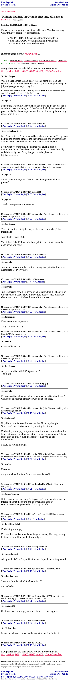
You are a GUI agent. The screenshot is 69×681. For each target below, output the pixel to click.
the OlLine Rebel (42, 454)
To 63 (29, 386)
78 (2, 596)
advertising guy (41, 383)
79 (2, 620)
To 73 (29, 549)
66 (2, 254)
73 (2, 454)
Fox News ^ (6, 20)
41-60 (25, 71)
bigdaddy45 (39, 620)
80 (2, 643)
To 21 (29, 489)
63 (2, 164)
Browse (4, 5)
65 (2, 214)
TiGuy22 (38, 643)
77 (2, 569)
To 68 (29, 361)
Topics (53, 5)
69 (2, 331)
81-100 (39, 71)
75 (2, 514)
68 (2, 307)
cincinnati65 (39, 123)
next (55, 71)
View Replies (39, 95)
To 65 (29, 312)
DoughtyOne (40, 484)
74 (2, 484)
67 (2, 279)
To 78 (29, 645)
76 (2, 546)
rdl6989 (37, 192)
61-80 (32, 71)
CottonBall (39, 569)
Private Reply (20, 95)
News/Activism (61, 2)
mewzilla (38, 214)
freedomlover (40, 254)
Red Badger (39, 164)
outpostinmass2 (41, 546)
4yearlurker (39, 91)
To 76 (29, 571)
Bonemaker (39, 279)
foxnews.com (31, 54)
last (60, 71)
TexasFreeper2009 (42, 514)
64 (2, 192)
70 (2, 356)
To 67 (29, 336)
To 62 (29, 459)
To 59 (29, 126)
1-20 (17, 71)
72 (2, 408)
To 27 (29, 95)
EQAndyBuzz (40, 596)
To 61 (29, 169)
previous (10, 71)
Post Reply (7, 95)
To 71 (29, 601)
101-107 (49, 71)
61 (2, 91)
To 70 (29, 413)
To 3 (29, 519)
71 (2, 383)
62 (2, 123)
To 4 (29, 282)
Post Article (62, 5)
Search (12, 5)
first (3, 71)
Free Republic (7, 2)
